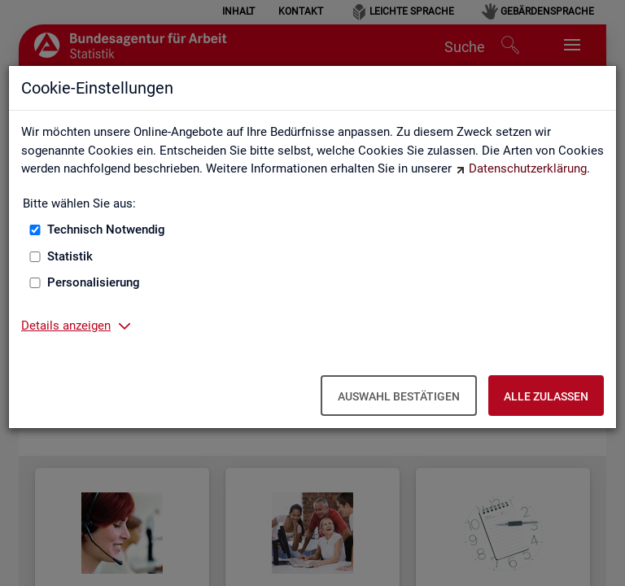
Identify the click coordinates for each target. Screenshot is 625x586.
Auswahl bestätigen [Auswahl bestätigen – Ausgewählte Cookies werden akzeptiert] (399, 396)
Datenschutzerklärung (528, 168)
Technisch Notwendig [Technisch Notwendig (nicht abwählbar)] (106, 229)
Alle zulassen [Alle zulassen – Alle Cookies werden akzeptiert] (546, 396)
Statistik (70, 256)
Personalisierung (93, 282)
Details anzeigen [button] (66, 325)
